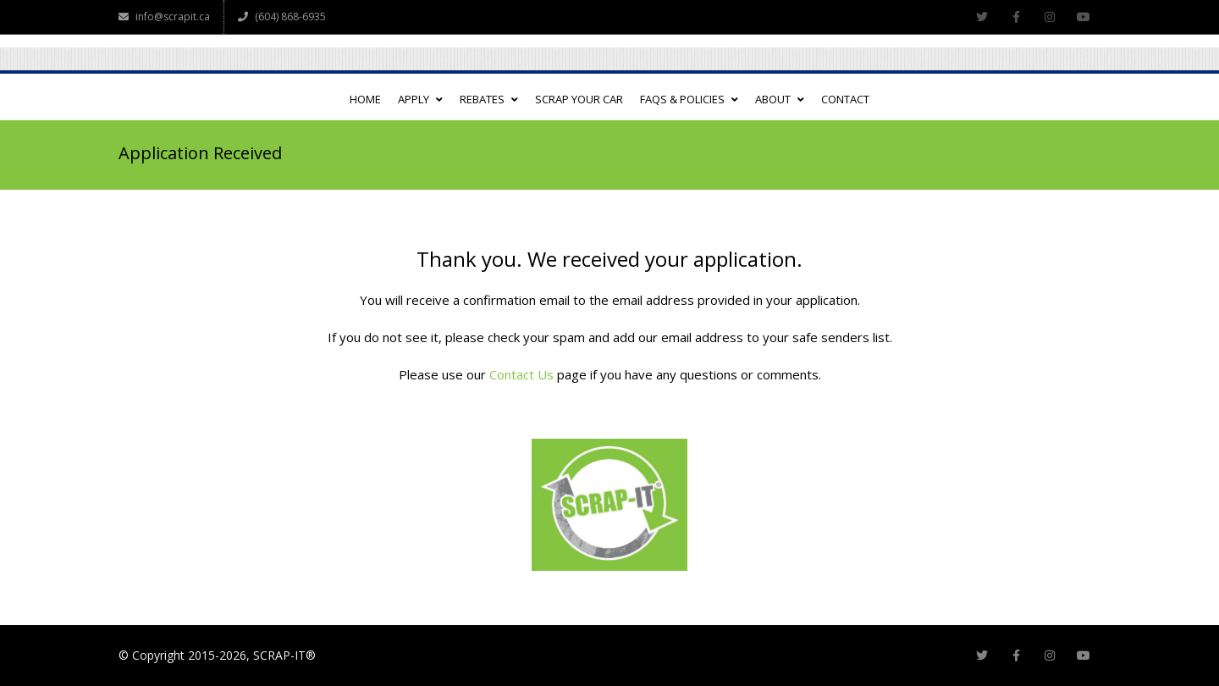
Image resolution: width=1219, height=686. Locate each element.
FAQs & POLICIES (689, 99)
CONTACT (845, 99)
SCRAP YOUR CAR (579, 99)
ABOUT (779, 99)
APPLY (420, 99)
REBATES (489, 99)
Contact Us (521, 374)
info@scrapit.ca (164, 16)
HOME (365, 99)
